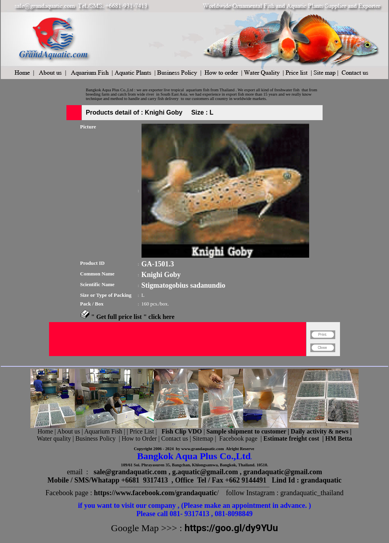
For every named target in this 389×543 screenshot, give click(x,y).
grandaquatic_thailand (312, 493)
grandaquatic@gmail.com (283, 472)
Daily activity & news (319, 431)
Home (45, 431)
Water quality (54, 438)
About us (68, 431)
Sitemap (203, 438)
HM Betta (338, 438)
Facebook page (238, 438)
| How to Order (137, 438)
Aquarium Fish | (105, 431)
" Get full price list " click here (133, 316)
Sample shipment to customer (246, 431)
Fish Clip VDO (182, 431)
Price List (143, 431)
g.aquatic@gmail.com (205, 472)
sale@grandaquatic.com (130, 472)
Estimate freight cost (291, 438)
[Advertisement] (177, 359)
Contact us (174, 438)
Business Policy (96, 438)
